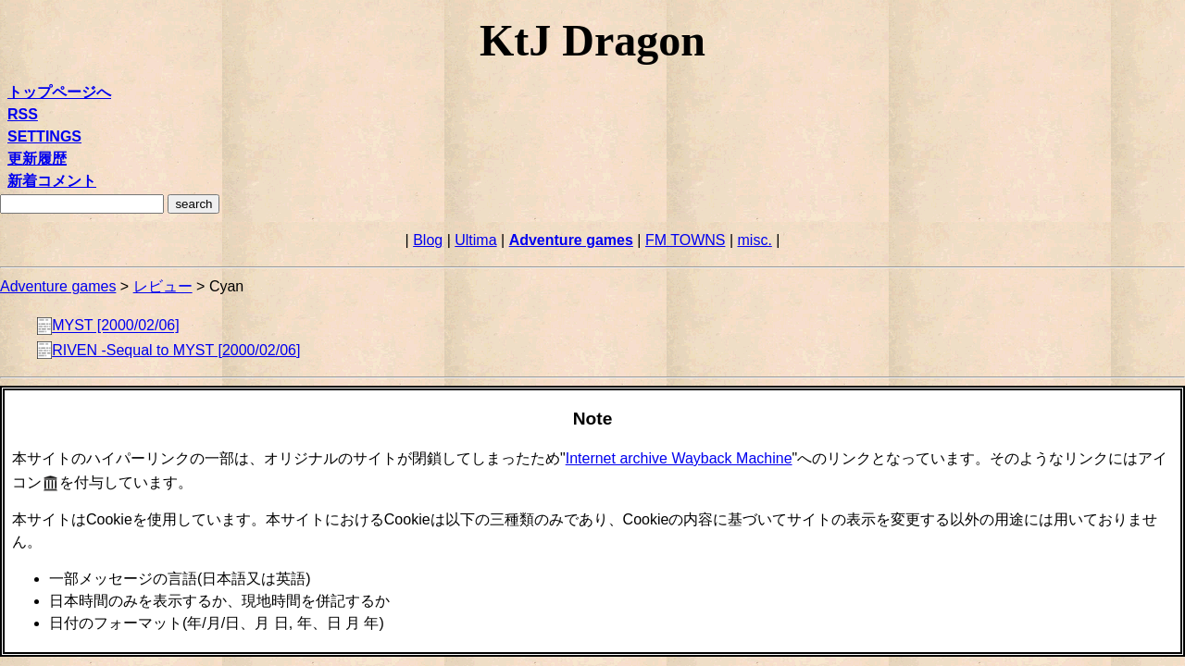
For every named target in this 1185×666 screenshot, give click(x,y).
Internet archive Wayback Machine (679, 458)
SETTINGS (44, 136)
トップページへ (59, 92)
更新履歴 (37, 158)
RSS (22, 114)
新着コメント (51, 181)
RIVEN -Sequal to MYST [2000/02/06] (176, 350)
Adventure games (571, 240)
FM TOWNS (685, 240)
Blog (428, 240)
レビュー (163, 286)
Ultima (475, 240)
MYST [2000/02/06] (116, 326)
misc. (755, 240)
